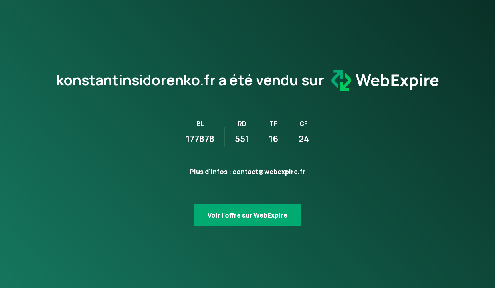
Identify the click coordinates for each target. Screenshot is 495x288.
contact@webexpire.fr (268, 171)
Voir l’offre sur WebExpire (247, 215)
